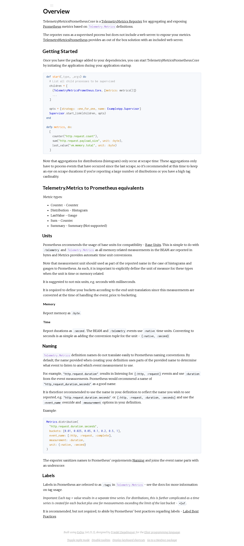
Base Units (182, 245)
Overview (18, 51)
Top (16, 57)
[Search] (28, 5)
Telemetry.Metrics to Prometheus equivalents (44, 65)
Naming (167, 460)
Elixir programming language (191, 532)
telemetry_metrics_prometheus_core (48, 15)
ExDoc (109, 532)
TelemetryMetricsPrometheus (94, 40)
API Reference (22, 46)
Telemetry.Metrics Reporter (150, 21)
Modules (16, 34)
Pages (14, 29)
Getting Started (24, 61)
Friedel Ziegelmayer (152, 532)
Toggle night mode (107, 540)
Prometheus (81, 26)
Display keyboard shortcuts (157, 540)
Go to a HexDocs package (190, 540)
